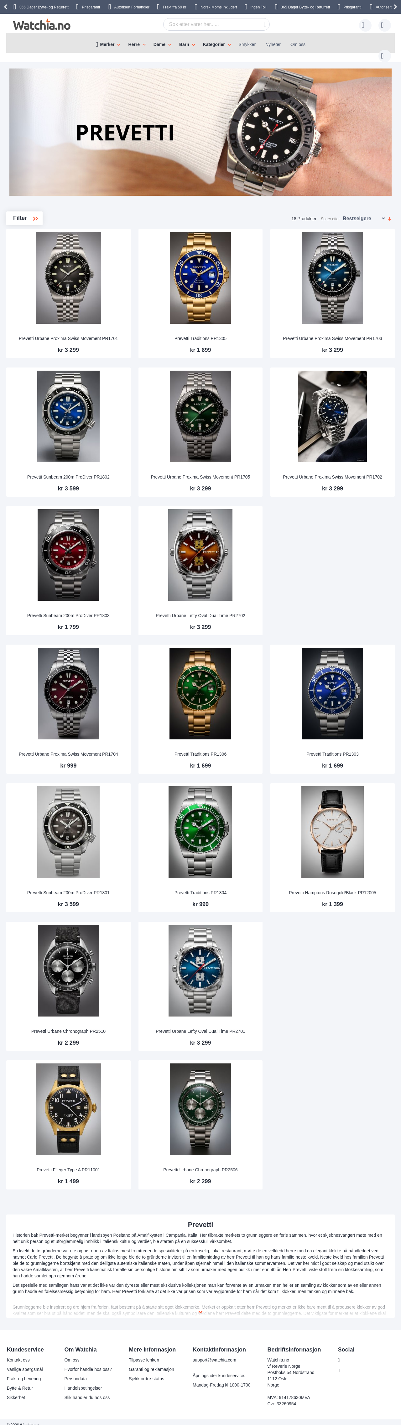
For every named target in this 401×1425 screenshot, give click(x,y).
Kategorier (214, 44)
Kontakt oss (18, 1354)
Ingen (258, 7)
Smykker (247, 44)
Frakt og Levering (24, 1372)
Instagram (352, 1364)
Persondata (76, 1372)
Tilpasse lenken (144, 1354)
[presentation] (6, 6)
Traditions (35, 263)
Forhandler (131, 7)
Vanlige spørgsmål (25, 1363)
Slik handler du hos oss (87, 1391)
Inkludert (218, 7)
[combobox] (207, 24)
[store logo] (41, 24)
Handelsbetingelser (83, 1382)
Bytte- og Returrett (305, 7)
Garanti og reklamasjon (151, 1363)
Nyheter (273, 44)
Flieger (30, 243)
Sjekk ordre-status (146, 1372)
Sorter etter (330, 212)
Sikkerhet (16, 1391)
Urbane (33, 273)
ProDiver (34, 253)
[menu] (200, 43)
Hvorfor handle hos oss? (88, 1363)
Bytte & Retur (20, 1382)
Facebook (352, 1354)
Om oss (297, 44)
